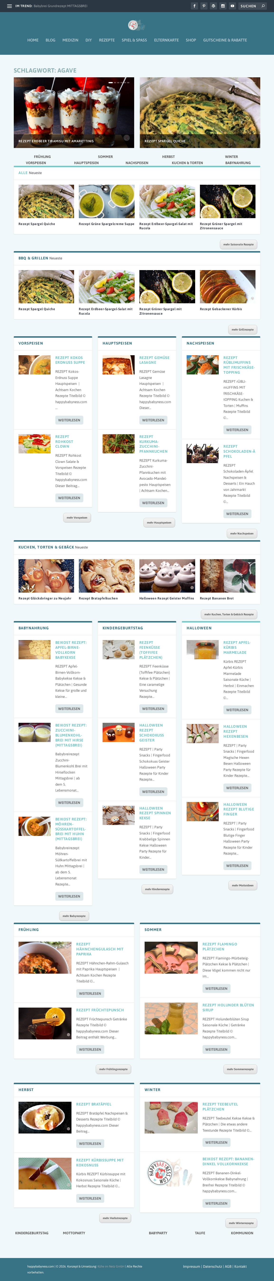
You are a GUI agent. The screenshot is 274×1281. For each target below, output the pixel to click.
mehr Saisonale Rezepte (238, 244)
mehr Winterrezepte (241, 1223)
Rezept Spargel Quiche (165, 141)
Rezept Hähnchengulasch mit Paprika (100, 949)
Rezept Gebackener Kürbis (221, 309)
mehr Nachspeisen (242, 533)
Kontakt (240, 1266)
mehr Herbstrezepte (115, 1218)
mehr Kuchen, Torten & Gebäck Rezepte (229, 614)
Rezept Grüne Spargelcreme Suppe (107, 224)
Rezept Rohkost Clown (64, 441)
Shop (191, 43)
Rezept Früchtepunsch (100, 1010)
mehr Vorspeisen (77, 517)
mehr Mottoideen (243, 885)
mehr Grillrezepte (243, 329)
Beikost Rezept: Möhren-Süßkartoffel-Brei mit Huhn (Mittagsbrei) (71, 829)
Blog (50, 43)
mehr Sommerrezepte (240, 1069)
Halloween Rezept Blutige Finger (238, 809)
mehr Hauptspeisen (159, 522)
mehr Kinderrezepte (157, 889)
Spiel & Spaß (134, 43)
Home (32, 43)
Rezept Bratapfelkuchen (98, 598)
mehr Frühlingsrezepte (113, 1069)
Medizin (70, 43)
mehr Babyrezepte (74, 916)
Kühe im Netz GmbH (111, 1266)
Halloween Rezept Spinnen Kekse (155, 813)
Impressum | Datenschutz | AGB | (208, 1266)
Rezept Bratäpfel (93, 1104)
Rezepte (107, 43)
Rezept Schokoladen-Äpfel (239, 451)
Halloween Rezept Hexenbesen (235, 731)
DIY (88, 43)
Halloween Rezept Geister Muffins (166, 598)
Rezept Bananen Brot (217, 598)
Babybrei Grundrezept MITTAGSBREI (60, 6)
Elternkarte (166, 43)
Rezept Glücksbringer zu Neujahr (45, 598)
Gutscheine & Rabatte (225, 43)
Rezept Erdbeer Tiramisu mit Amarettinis (56, 141)
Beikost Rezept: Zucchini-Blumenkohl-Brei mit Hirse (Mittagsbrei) (71, 735)
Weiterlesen (69, 420)
